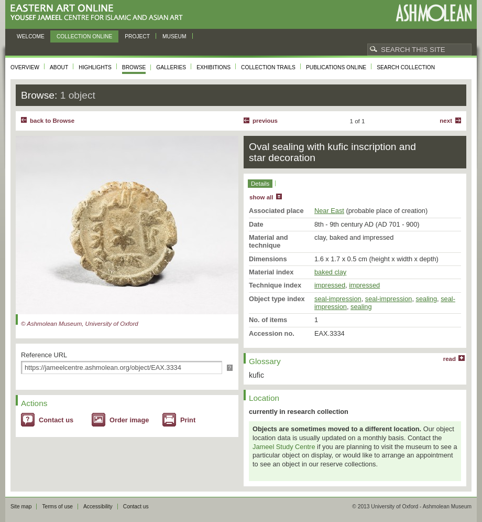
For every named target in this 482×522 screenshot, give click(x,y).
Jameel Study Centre (284, 447)
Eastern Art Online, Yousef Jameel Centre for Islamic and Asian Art (99, 13)
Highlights (95, 67)
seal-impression (338, 299)
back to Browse (52, 121)
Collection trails (268, 67)
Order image (129, 420)
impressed (329, 285)
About (59, 67)
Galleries (171, 67)
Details (260, 183)
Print (187, 420)
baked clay (330, 272)
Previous (265, 121)
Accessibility (98, 506)
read (449, 359)
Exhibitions (213, 67)
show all (261, 197)
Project (137, 36)
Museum (174, 36)
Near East (329, 211)
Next (446, 121)
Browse (134, 67)
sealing (426, 299)
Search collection (406, 67)
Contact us (56, 420)
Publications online (336, 67)
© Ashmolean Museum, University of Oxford (79, 324)
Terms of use (57, 506)
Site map (20, 506)
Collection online (84, 36)
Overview (24, 67)
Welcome (31, 36)
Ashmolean (434, 13)
